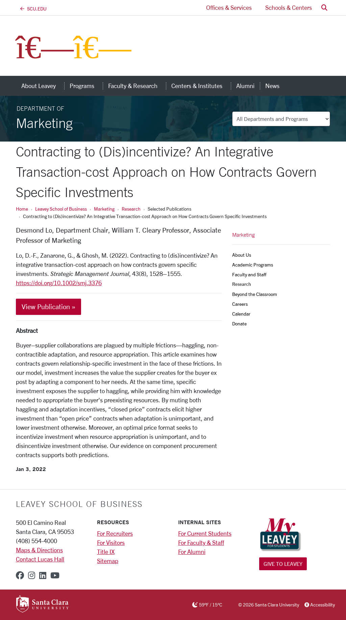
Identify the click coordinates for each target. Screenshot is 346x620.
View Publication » (48, 307)
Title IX (106, 551)
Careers (240, 304)
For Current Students (204, 533)
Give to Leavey (283, 563)
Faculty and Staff (249, 274)
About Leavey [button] (42, 85)
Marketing (104, 209)
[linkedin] (42, 575)
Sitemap (107, 560)
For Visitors (111, 542)
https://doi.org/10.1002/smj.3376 (59, 282)
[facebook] (20, 575)
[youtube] (54, 575)
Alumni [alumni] (245, 85)
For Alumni (191, 551)
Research (131, 209)
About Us (241, 255)
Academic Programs (252, 265)
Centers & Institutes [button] (201, 85)
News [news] (272, 85)
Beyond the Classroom (254, 294)
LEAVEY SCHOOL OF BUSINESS (79, 504)
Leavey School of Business (61, 209)
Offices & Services (229, 7)
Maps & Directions (39, 550)
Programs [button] (86, 85)
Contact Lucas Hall (40, 559)
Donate (239, 323)
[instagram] (31, 575)
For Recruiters (115, 533)
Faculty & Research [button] (137, 85)
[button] (324, 7)
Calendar (241, 314)
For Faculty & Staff (201, 542)
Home (22, 209)
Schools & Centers (288, 7)
